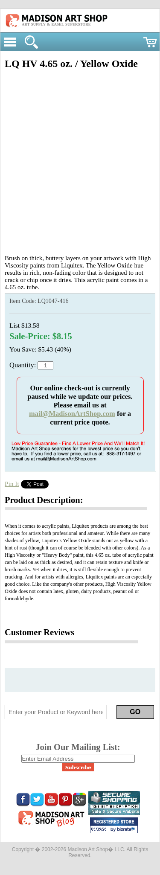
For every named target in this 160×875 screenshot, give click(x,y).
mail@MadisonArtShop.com (72, 414)
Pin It (12, 483)
